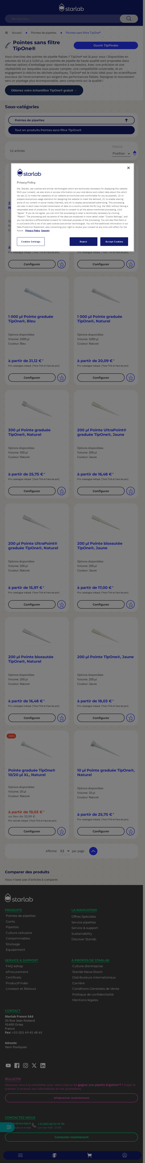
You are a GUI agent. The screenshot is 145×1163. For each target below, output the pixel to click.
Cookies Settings (30, 241)
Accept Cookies (114, 241)
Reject (83, 241)
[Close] (128, 167)
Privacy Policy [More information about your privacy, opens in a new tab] (32, 230)
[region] (72, 207)
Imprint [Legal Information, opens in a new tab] (45, 230)
